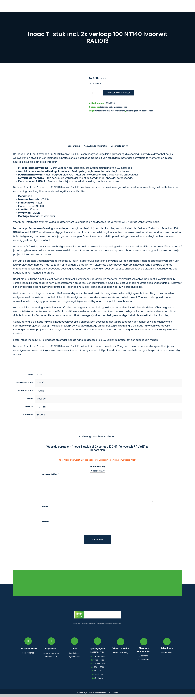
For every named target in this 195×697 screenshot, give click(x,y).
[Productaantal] (95, 93)
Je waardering (97, 466)
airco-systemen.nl (89, 350)
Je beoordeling (50, 474)
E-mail (46, 521)
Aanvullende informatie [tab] (95, 145)
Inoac (156, 222)
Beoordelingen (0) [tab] (119, 145)
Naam (46, 506)
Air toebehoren (102, 110)
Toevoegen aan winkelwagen (118, 93)
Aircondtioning (118, 110)
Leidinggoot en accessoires (113, 107)
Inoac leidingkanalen (150, 236)
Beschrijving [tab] (74, 145)
